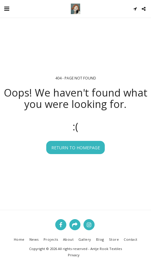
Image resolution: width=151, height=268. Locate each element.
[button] (7, 8)
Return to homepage (75, 147)
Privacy (74, 255)
